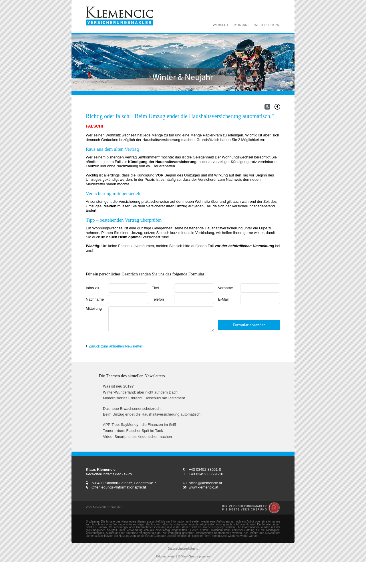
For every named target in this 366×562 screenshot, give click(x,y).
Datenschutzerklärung (183, 548)
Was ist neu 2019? (118, 386)
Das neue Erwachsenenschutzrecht (132, 408)
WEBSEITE (221, 25)
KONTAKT (241, 25)
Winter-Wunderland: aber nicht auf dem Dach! (140, 392)
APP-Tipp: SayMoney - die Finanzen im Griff (139, 424)
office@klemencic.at (205, 483)
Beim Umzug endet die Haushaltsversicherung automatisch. (152, 414)
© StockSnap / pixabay (194, 556)
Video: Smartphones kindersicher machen (137, 436)
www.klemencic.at (203, 487)
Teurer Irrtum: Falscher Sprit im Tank (133, 430)
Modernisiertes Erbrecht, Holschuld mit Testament (144, 398)
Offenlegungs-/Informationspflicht (119, 487)
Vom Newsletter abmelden (104, 507)
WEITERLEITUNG (267, 25)
